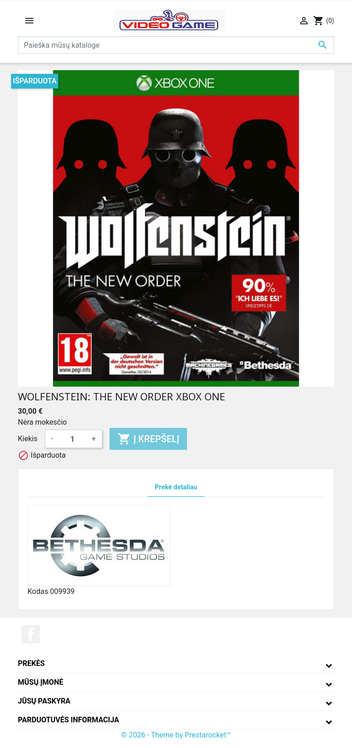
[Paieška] (176, 45)
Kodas (38, 591)
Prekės (31, 663)
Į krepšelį (148, 439)
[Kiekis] (72, 439)
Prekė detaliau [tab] (176, 487)
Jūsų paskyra (44, 701)
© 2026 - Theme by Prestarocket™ (176, 735)
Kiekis (28, 438)
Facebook (31, 634)
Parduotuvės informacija (68, 719)
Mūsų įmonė (40, 682)
